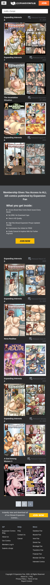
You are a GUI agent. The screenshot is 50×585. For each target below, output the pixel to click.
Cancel (19, 539)
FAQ (19, 531)
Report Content (26, 581)
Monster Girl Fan (39, 558)
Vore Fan (36, 539)
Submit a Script (7, 548)
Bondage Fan (37, 546)
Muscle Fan (37, 535)
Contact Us (21, 535)
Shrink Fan (37, 542)
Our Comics (6, 541)
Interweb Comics (39, 562)
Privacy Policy (21, 579)
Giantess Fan (37, 531)
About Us (5, 537)
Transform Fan (38, 550)
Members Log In (8, 544)
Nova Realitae (10, 339)
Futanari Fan (37, 554)
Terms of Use (32, 579)
